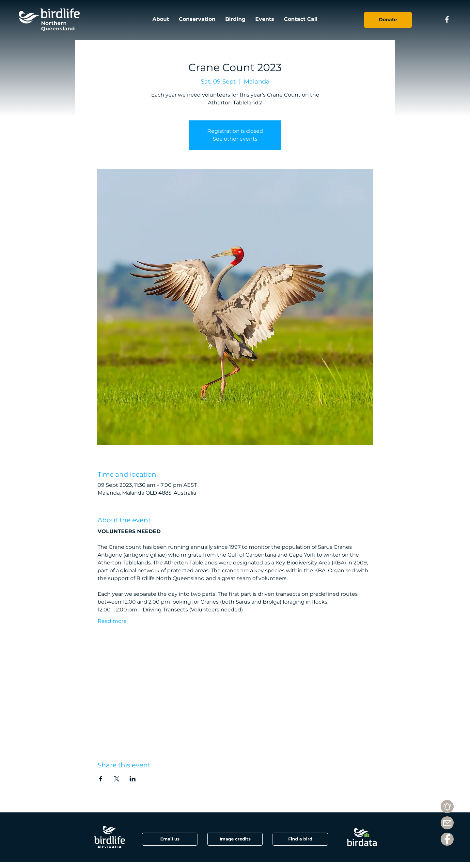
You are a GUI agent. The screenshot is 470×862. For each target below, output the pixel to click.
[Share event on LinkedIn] (133, 778)
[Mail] (447, 822)
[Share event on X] (117, 778)
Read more (112, 621)
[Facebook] (447, 839)
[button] (235, 839)
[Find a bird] (300, 839)
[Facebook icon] (447, 19)
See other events (235, 139)
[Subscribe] (447, 806)
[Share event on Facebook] (101, 778)
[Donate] (388, 20)
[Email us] (169, 839)
